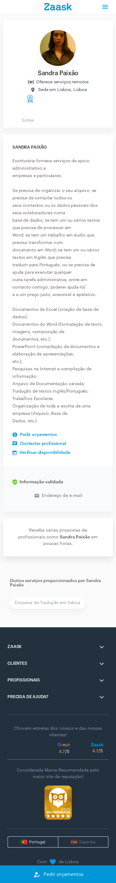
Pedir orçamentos (34, 434)
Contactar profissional (39, 443)
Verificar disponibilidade (41, 452)
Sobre (28, 120)
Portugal (37, 842)
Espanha (87, 842)
